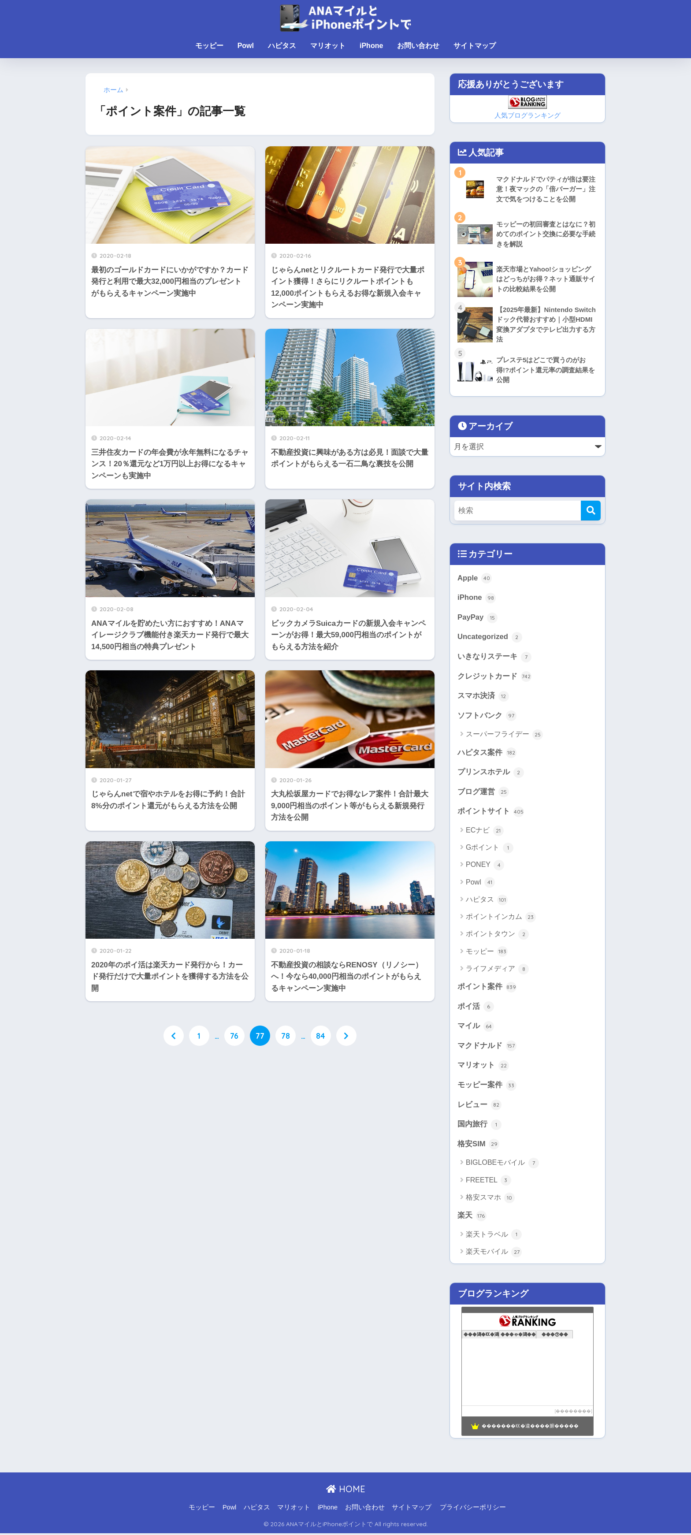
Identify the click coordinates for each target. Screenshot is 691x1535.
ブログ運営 (483, 793)
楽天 (472, 1217)
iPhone (371, 45)
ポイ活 (475, 1008)
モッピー (209, 45)
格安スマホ (490, 1199)
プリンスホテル (490, 773)
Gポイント (489, 849)
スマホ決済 (483, 696)
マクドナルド (486, 1047)
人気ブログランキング (527, 115)
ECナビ (485, 831)
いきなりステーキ (494, 657)
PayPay (477, 618)
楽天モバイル (494, 1253)
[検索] (591, 510)
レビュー (479, 1106)
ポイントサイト (490, 812)
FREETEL (488, 1182)
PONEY (485, 866)
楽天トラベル (494, 1236)
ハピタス (282, 45)
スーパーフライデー (504, 735)
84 (320, 1036)
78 (285, 1036)
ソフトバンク (486, 716)
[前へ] (173, 1036)
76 (234, 1036)
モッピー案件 (486, 1086)
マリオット (328, 45)
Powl (246, 45)
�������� (573, 1412)
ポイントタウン (497, 935)
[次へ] (346, 1036)
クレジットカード (494, 677)
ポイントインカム (501, 918)
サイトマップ (474, 45)
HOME (345, 1490)
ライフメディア (497, 970)
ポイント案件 (486, 988)
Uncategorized (489, 637)
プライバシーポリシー (473, 1509)
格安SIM (478, 1145)
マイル (475, 1027)
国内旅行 (479, 1126)
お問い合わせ (418, 45)
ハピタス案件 (486, 753)
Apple (474, 578)
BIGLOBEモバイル (502, 1164)
